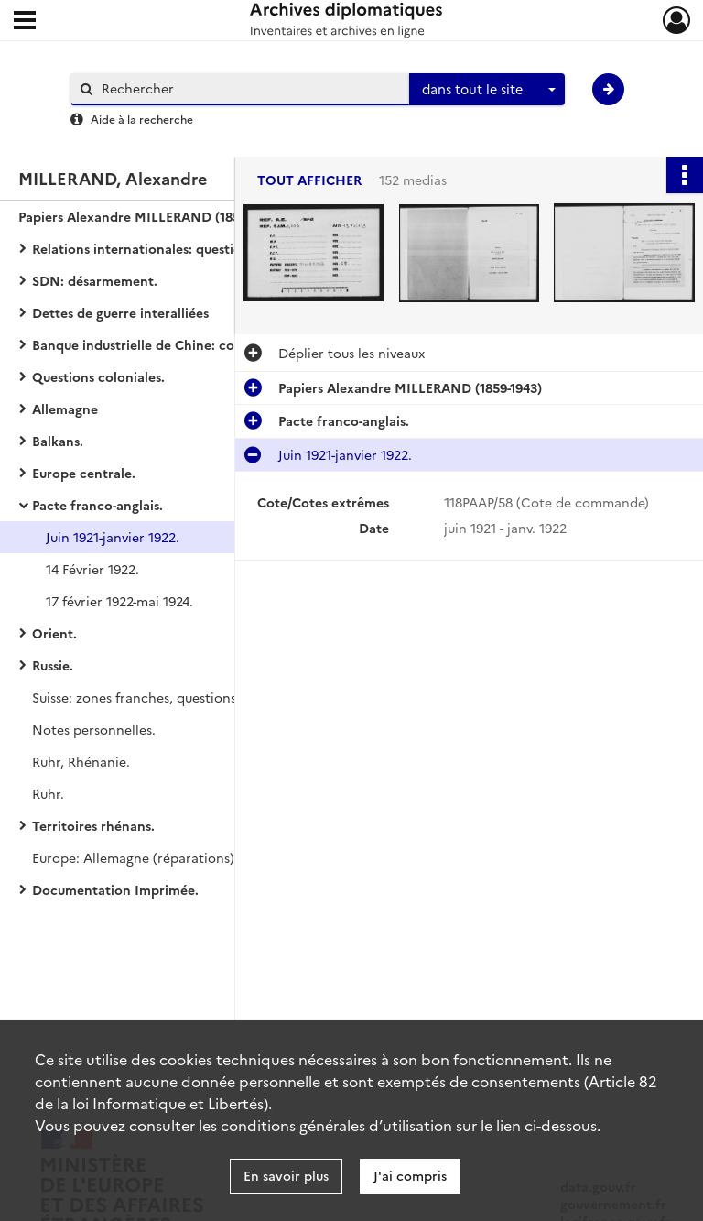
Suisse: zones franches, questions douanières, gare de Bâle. (213, 697)
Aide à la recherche (142, 118)
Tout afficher (309, 180)
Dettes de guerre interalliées (120, 312)
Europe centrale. (83, 472)
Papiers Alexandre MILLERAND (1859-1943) (150, 216)
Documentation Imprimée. (115, 889)
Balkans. (57, 440)
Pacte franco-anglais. (97, 505)
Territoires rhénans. (93, 825)
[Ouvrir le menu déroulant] (25, 22)
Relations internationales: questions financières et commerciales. (215, 248)
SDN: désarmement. (94, 280)
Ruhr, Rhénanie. (81, 761)
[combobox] (487, 89)
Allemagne (65, 408)
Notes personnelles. (94, 729)
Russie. (52, 665)
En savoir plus (286, 1175)
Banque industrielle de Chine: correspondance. (178, 344)
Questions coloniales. (98, 376)
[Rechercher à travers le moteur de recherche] (249, 88)
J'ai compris (410, 1175)
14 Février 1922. (92, 569)
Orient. (54, 633)
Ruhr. (48, 793)
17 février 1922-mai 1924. (119, 601)
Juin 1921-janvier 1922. (112, 537)
